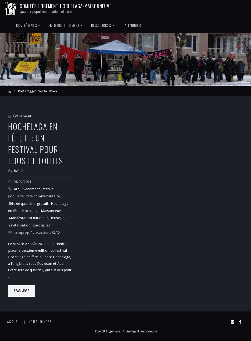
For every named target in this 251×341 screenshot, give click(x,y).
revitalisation (19, 225)
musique (57, 218)
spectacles (41, 225)
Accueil (13, 321)
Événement (22, 116)
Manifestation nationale (28, 218)
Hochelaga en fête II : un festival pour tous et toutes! (36, 143)
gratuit (42, 203)
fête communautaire (43, 196)
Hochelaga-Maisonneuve (42, 211)
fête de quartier (21, 203)
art (16, 189)
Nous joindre (40, 321)
